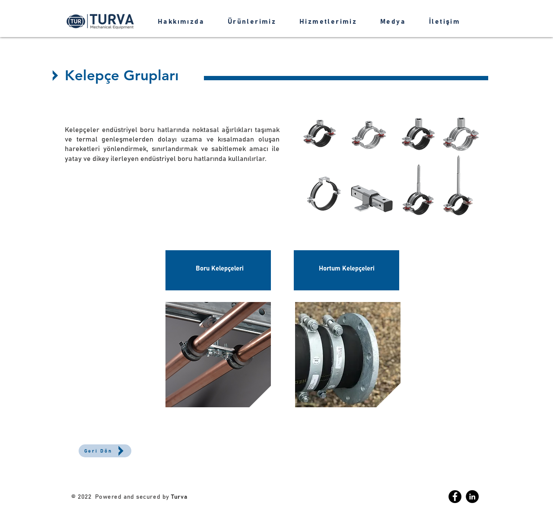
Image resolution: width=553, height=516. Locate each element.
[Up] (55, 75)
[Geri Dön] (105, 450)
